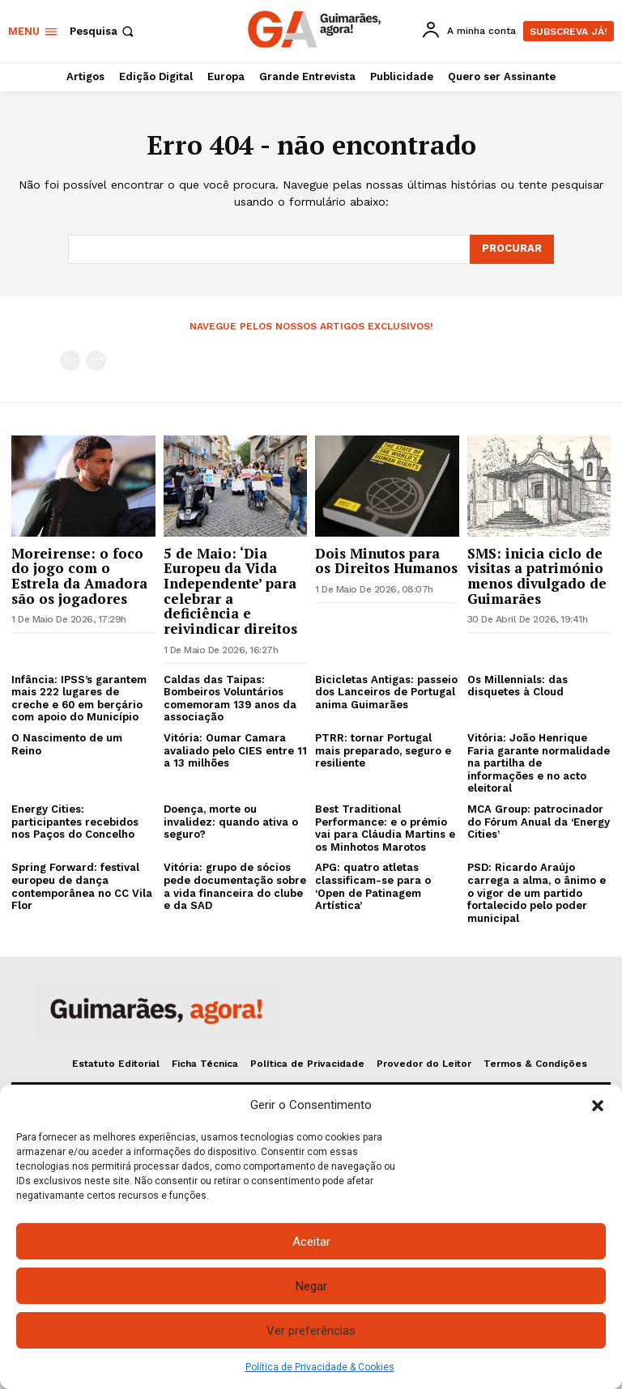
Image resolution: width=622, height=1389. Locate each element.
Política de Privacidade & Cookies (319, 1367)
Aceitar (311, 1241)
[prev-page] (70, 360)
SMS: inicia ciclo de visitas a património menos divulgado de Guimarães (537, 575)
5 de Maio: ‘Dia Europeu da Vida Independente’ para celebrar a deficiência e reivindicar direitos (230, 590)
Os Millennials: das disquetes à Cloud (517, 686)
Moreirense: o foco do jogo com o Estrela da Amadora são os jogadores (79, 575)
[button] (598, 1106)
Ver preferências (311, 1330)
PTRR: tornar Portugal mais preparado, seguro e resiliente (383, 750)
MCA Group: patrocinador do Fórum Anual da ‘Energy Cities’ (538, 821)
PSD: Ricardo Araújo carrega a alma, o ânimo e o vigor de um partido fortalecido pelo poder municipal (536, 892)
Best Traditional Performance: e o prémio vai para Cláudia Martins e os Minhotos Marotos (385, 828)
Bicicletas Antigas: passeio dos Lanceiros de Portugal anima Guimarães (386, 692)
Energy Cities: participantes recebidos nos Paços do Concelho (74, 821)
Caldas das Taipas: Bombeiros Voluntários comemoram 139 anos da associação (230, 698)
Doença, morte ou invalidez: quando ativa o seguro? (231, 821)
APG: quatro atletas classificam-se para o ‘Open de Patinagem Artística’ (373, 886)
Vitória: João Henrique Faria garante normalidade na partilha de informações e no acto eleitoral (538, 763)
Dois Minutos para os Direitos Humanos (386, 560)
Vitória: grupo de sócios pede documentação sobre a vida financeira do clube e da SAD (235, 886)
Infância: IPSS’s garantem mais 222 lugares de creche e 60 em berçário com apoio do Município (79, 698)
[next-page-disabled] (96, 360)
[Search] (512, 249)
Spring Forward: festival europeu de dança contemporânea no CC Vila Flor (81, 886)
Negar (311, 1286)
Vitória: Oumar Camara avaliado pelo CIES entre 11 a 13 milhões (235, 750)
